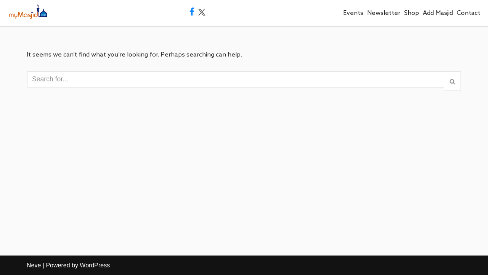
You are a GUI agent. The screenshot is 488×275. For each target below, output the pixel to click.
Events (353, 13)
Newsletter (383, 13)
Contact (468, 13)
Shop (411, 13)
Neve (34, 265)
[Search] (235, 79)
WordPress (95, 265)
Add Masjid (438, 13)
